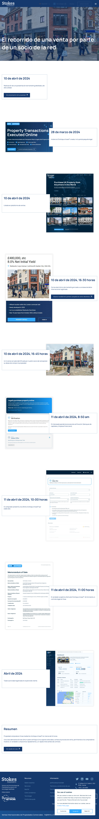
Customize (63, 811)
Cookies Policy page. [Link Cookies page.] (63, 806)
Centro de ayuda (29, 799)
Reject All (75, 811)
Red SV (27, 789)
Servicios (27, 786)
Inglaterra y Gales (50, 815)
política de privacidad (56, 783)
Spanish (43, 4)
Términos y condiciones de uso (59, 786)
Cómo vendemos (29, 792)
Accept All (87, 811)
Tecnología (28, 796)
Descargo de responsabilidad (58, 789)
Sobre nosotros (29, 783)
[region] (75, 802)
